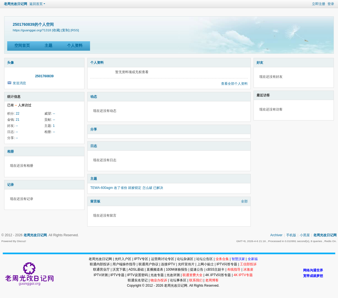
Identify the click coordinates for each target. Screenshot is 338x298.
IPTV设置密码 (137, 275)
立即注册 (318, 4)
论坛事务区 (178, 280)
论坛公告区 (204, 259)
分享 (93, 129)
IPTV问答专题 (226, 264)
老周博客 (212, 280)
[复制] (65, 30)
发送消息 (19, 83)
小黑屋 (305, 235)
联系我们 (196, 280)
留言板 (95, 201)
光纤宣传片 (186, 264)
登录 (330, 4)
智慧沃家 (238, 259)
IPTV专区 (141, 259)
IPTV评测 (101, 275)
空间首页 (22, 45)
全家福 (253, 259)
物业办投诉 (158, 280)
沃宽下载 (119, 269)
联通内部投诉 (100, 264)
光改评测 (173, 275)
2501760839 (44, 76)
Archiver (276, 235)
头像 (10, 63)
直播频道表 (155, 269)
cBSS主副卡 (215, 269)
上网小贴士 (205, 264)
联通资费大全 (193, 275)
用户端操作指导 (124, 264)
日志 (93, 146)
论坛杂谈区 (185, 259)
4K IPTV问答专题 (218, 275)
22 (17, 113)
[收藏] (56, 30)
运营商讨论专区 (162, 259)
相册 (10, 151)
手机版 (291, 235)
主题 (48, 45)
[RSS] (75, 30)
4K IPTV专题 (243, 275)
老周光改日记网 (15, 4)
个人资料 (75, 45)
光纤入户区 (123, 259)
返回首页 (36, 4)
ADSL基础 (136, 269)
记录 (10, 185)
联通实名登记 (138, 280)
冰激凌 (248, 269)
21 (17, 120)
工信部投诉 (248, 264)
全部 (244, 201)
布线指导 (233, 269)
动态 (93, 97)
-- (54, 113)
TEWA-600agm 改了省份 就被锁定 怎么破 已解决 (126, 188)
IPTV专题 (117, 275)
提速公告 (196, 269)
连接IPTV (168, 264)
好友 (260, 63)
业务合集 (222, 259)
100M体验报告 (177, 269)
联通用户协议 (148, 264)
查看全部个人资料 (234, 84)
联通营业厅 (101, 269)
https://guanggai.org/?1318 (32, 30)
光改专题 (157, 275)
